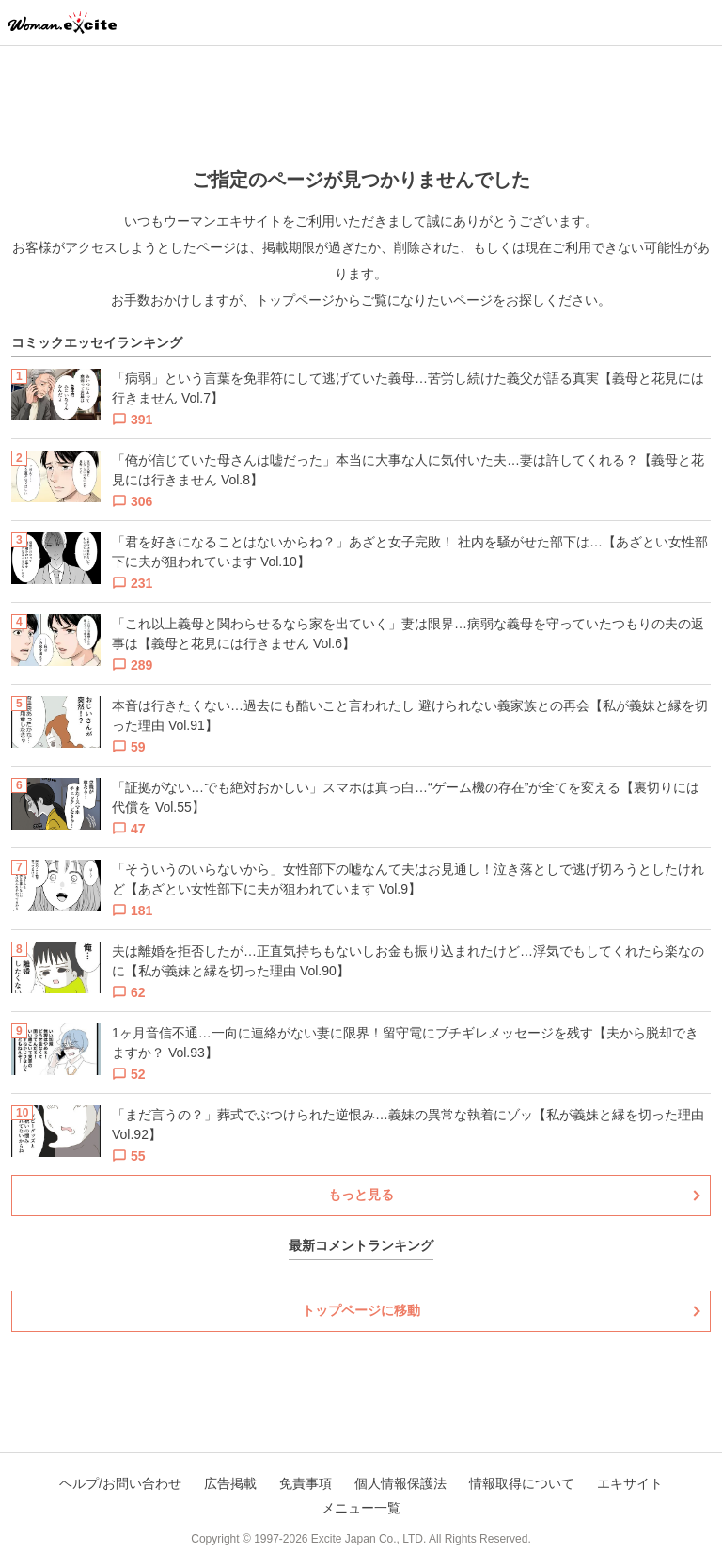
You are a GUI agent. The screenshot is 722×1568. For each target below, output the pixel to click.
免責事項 (305, 1483)
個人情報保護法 (400, 1483)
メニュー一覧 (361, 1507)
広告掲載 (230, 1483)
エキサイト (630, 1483)
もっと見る (361, 1194)
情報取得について (521, 1483)
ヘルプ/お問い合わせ (120, 1483)
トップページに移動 (361, 1310)
